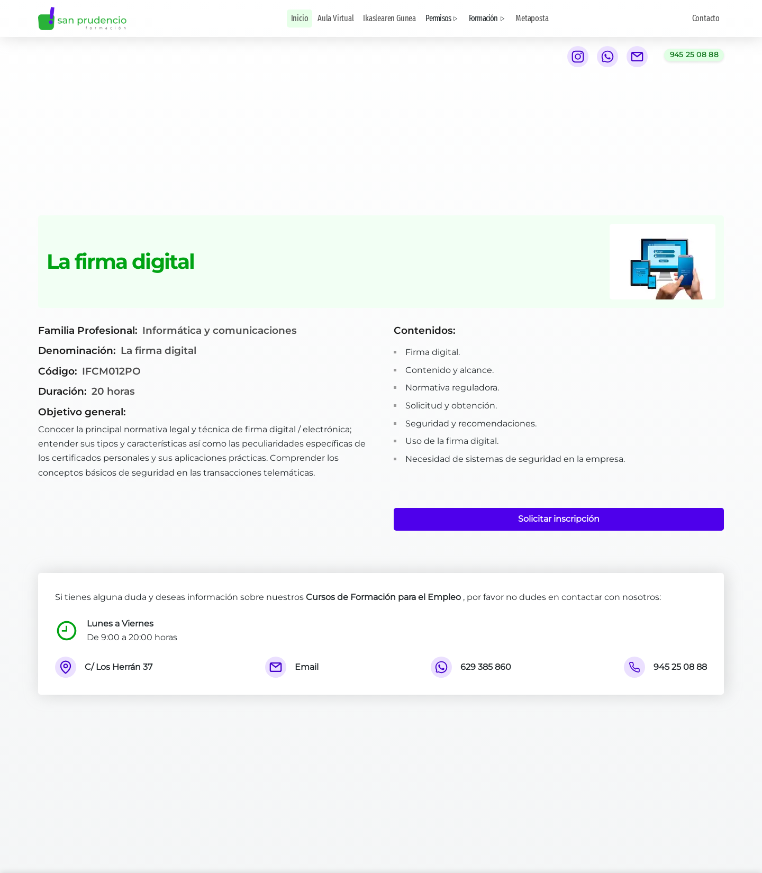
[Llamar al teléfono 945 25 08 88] (694, 55)
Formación (487, 18)
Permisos (442, 18)
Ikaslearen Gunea (389, 18)
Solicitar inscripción (559, 519)
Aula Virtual (336, 18)
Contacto (706, 18)
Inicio (300, 18)
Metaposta (531, 18)
